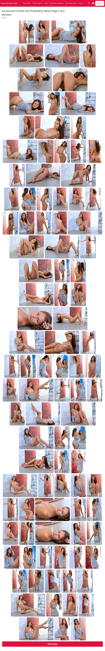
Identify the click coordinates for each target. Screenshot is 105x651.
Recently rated (71, 3)
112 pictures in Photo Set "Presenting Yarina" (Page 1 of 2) (33, 11)
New (46, 3)
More (81, 3)
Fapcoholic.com (9, 3)
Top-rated (26, 3)
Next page (52, 644)
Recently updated (56, 3)
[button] (93, 3)
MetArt (4, 18)
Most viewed (37, 3)
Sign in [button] (100, 3)
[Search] (89, 3)
